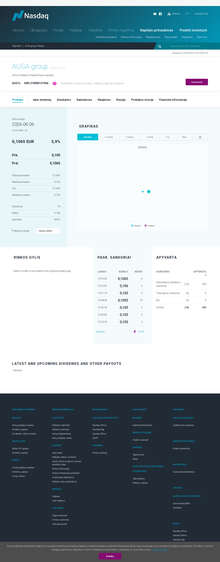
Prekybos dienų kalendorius (64, 481)
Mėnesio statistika (60, 429)
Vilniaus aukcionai (60, 520)
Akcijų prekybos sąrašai (23, 425)
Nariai (135, 459)
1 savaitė (108, 137)
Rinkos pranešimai (181, 448)
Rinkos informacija (131, 37)
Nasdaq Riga (98, 429)
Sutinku (110, 556)
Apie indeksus (58, 501)
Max (184, 137)
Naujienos (187, 37)
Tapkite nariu (138, 455)
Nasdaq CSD (201, 13)
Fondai (58, 30)
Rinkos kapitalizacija (61, 434)
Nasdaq (30, 15)
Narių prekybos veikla (62, 438)
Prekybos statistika (61, 425)
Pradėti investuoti (193, 30)
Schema (174, 13)
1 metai (149, 137)
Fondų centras (18, 476)
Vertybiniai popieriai (106, 37)
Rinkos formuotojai (60, 469)
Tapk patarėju (139, 478)
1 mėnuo (129, 137)
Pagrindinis (17, 46)
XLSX (141, 331)
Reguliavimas (153, 37)
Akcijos (18, 30)
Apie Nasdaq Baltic (181, 503)
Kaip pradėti (171, 37)
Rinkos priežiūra (99, 453)
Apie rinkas (57, 453)
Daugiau (100, 331)
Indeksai (76, 30)
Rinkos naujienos (121, 30)
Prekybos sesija (20, 230)
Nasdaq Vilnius (99, 425)
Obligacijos (38, 30)
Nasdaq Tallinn (99, 434)
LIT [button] (186, 13)
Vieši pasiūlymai (59, 524)
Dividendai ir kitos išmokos (24, 434)
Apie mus (202, 37)
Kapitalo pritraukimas (156, 30)
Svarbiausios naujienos (183, 425)
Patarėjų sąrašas (140, 483)
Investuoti (196, 82)
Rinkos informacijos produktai (66, 473)
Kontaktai (177, 508)
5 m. (168, 137)
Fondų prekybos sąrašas (23, 467)
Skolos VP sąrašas (20, 448)
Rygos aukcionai (59, 515)
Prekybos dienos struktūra (64, 457)
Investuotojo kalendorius (63, 477)
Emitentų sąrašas (20, 429)
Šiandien (88, 137)
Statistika (95, 30)
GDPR (95, 438)
